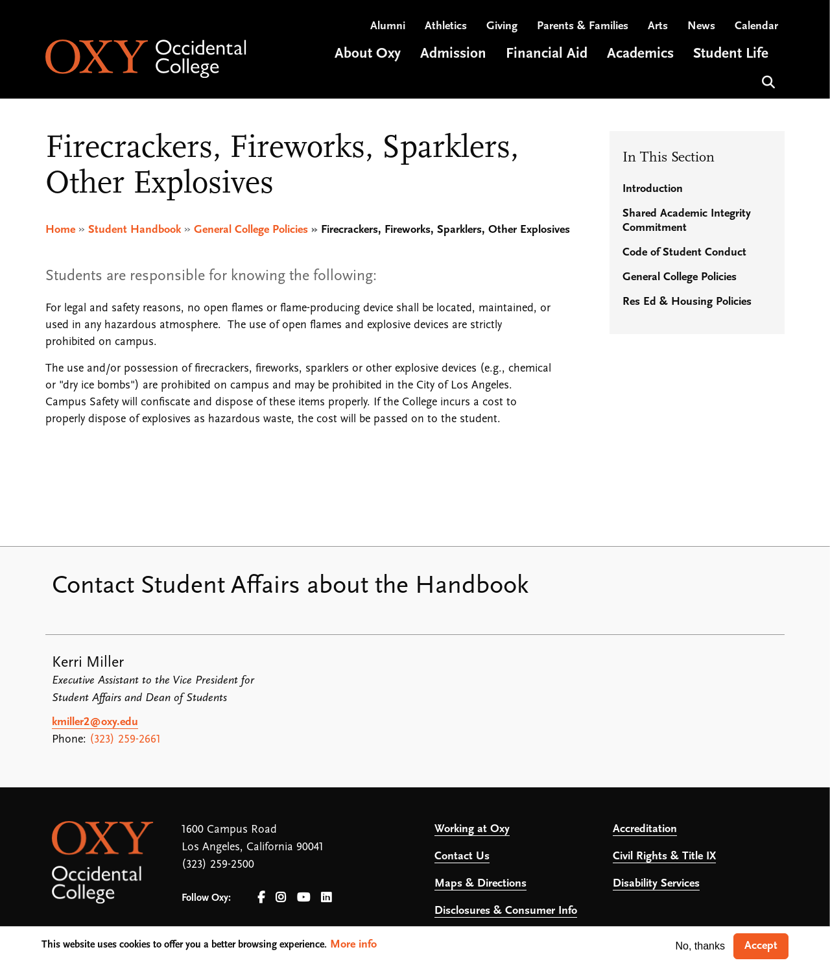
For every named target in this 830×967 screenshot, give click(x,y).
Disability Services (656, 883)
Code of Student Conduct (684, 252)
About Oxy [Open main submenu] (368, 54)
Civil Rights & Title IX (664, 856)
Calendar (756, 26)
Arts (658, 26)
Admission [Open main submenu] (453, 54)
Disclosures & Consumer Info (505, 911)
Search (766, 80)
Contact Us (462, 856)
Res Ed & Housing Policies (687, 302)
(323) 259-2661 (125, 740)
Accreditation (645, 829)
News (701, 26)
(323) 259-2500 (218, 865)
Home (60, 230)
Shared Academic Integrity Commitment (686, 221)
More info (353, 944)
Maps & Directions (480, 883)
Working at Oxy (472, 829)
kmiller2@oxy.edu (95, 722)
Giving (501, 26)
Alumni (387, 26)
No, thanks (700, 945)
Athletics (446, 26)
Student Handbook (134, 230)
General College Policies (251, 230)
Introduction (652, 189)
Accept (760, 946)
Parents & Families (582, 26)
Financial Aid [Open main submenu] (546, 54)
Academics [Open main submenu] (640, 54)
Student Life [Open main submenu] (730, 54)
